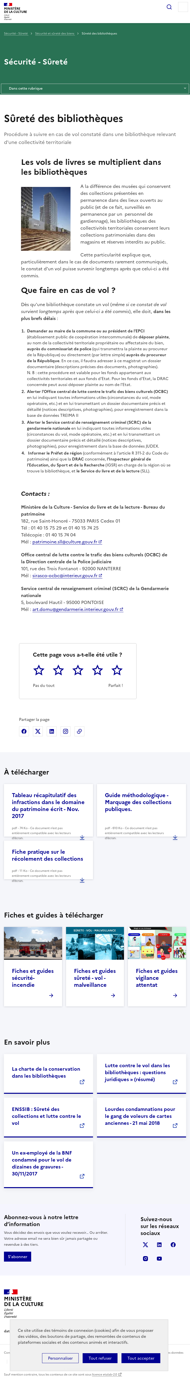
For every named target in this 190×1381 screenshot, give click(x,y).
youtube (159, 1259)
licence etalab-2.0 (104, 1374)
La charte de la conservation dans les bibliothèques (46, 1072)
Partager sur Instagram (66, 731)
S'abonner (17, 1257)
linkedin (159, 1245)
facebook (173, 1245)
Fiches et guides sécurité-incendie (33, 978)
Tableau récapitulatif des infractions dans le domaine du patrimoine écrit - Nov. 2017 (48, 805)
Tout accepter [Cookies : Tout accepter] (140, 1358)
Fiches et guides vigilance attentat (157, 978)
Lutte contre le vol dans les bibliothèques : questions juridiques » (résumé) (137, 1072)
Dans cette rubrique (95, 89)
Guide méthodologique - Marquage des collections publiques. (138, 802)
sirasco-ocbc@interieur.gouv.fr (64, 575)
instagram (145, 1259)
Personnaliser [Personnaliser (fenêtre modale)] (60, 1358)
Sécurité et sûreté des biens (55, 33)
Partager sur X (38, 731)
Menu (183, 7)
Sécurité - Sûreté (16, 33)
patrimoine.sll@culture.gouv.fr (64, 541)
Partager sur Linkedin (52, 731)
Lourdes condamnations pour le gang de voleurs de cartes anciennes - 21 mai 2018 (140, 1116)
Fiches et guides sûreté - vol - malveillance (95, 978)
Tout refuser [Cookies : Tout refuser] (100, 1358)
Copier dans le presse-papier (79, 731)
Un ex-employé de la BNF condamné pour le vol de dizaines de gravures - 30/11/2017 (42, 1163)
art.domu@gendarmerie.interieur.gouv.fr (75, 609)
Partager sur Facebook (24, 731)
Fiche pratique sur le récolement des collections (47, 855)
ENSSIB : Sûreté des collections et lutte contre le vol (46, 1116)
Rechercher (169, 7)
